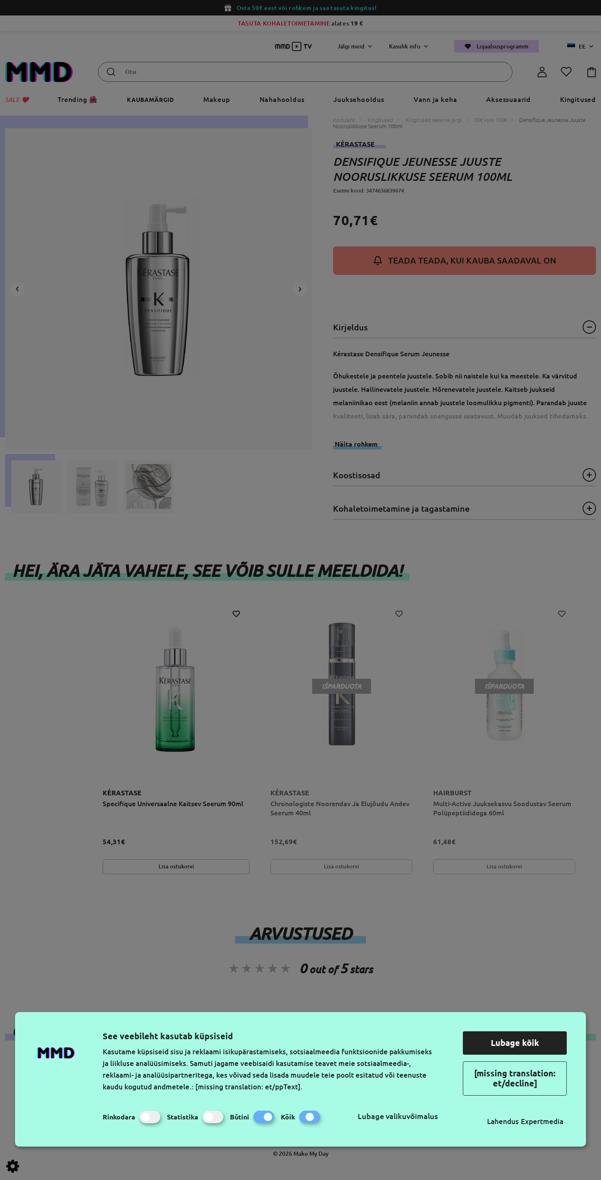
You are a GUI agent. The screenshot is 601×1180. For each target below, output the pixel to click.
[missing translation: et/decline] (515, 1078)
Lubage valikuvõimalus (398, 1116)
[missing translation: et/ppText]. (249, 1087)
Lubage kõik (515, 1043)
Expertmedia (542, 1121)
